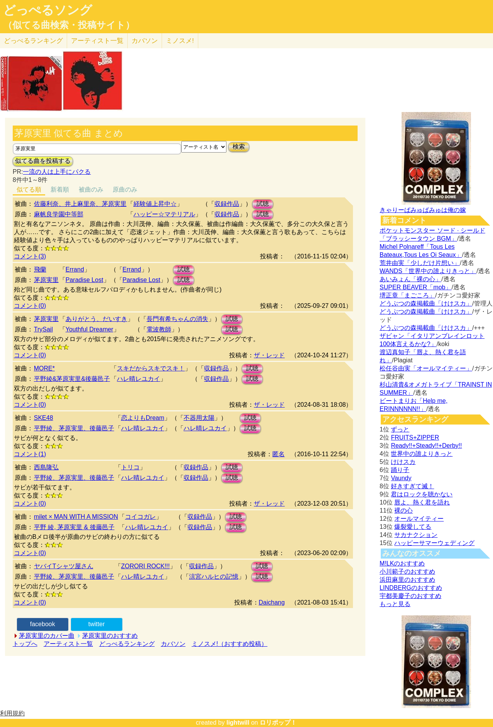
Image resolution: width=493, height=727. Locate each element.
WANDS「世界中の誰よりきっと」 (428, 271)
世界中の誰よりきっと (421, 453)
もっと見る (395, 604)
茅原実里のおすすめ (110, 635)
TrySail (43, 329)
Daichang (272, 602)
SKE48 (43, 417)
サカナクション (415, 535)
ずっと (400, 429)
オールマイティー (419, 518)
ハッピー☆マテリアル (164, 214)
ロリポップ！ (278, 722)
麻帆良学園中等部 (58, 214)
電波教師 (159, 329)
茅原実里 (46, 280)
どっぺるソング (47, 10)
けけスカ (403, 462)
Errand (75, 269)
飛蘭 (40, 269)
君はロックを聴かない (421, 494)
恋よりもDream (142, 417)
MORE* (44, 368)
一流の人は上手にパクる (57, 171)
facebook (42, 624)
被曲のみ (91, 189)
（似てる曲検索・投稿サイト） (69, 25)
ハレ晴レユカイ (138, 378)
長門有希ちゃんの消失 (177, 319)
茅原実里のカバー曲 (46, 635)
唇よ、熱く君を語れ (422, 502)
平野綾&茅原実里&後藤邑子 (72, 378)
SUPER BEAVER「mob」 (415, 287)
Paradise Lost (84, 280)
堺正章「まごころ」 (407, 295)
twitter (96, 624)
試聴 (263, 203)
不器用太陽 (199, 417)
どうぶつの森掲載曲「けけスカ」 (426, 303)
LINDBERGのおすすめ (411, 587)
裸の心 (403, 510)
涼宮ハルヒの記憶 (213, 576)
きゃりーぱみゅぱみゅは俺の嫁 (423, 210)
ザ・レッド (269, 355)
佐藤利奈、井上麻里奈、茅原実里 (80, 203)
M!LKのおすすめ (402, 563)
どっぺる (33, 40)
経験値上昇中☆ (155, 203)
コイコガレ (140, 516)
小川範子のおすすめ (407, 571)
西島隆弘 (46, 467)
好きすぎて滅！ (412, 486)
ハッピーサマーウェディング (434, 543)
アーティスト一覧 (68, 643)
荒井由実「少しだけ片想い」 (420, 263)
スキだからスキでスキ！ (151, 368)
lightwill (238, 722)
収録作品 (226, 203)
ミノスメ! (180, 40)
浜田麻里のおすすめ (407, 579)
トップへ (25, 643)
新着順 (60, 189)
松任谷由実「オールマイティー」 (426, 368)
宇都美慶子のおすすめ (410, 596)
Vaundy (401, 478)
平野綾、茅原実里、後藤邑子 (74, 428)
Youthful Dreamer (89, 329)
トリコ (130, 467)
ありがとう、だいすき (96, 319)
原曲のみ (125, 189)
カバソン (145, 40)
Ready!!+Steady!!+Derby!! (426, 445)
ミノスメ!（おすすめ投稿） (229, 643)
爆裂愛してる (412, 526)
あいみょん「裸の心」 (410, 279)
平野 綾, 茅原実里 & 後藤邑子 (74, 527)
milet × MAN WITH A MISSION (76, 516)
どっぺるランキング (127, 643)
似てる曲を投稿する (43, 161)
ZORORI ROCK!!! (145, 566)
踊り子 (400, 470)
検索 (239, 146)
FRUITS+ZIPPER (415, 437)
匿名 (278, 454)
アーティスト (97, 40)
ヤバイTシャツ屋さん (63, 566)
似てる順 (29, 189)
